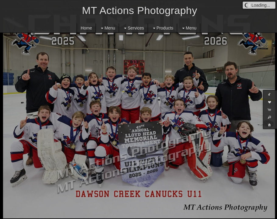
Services (133, 28)
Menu (107, 28)
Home (86, 28)
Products (162, 28)
